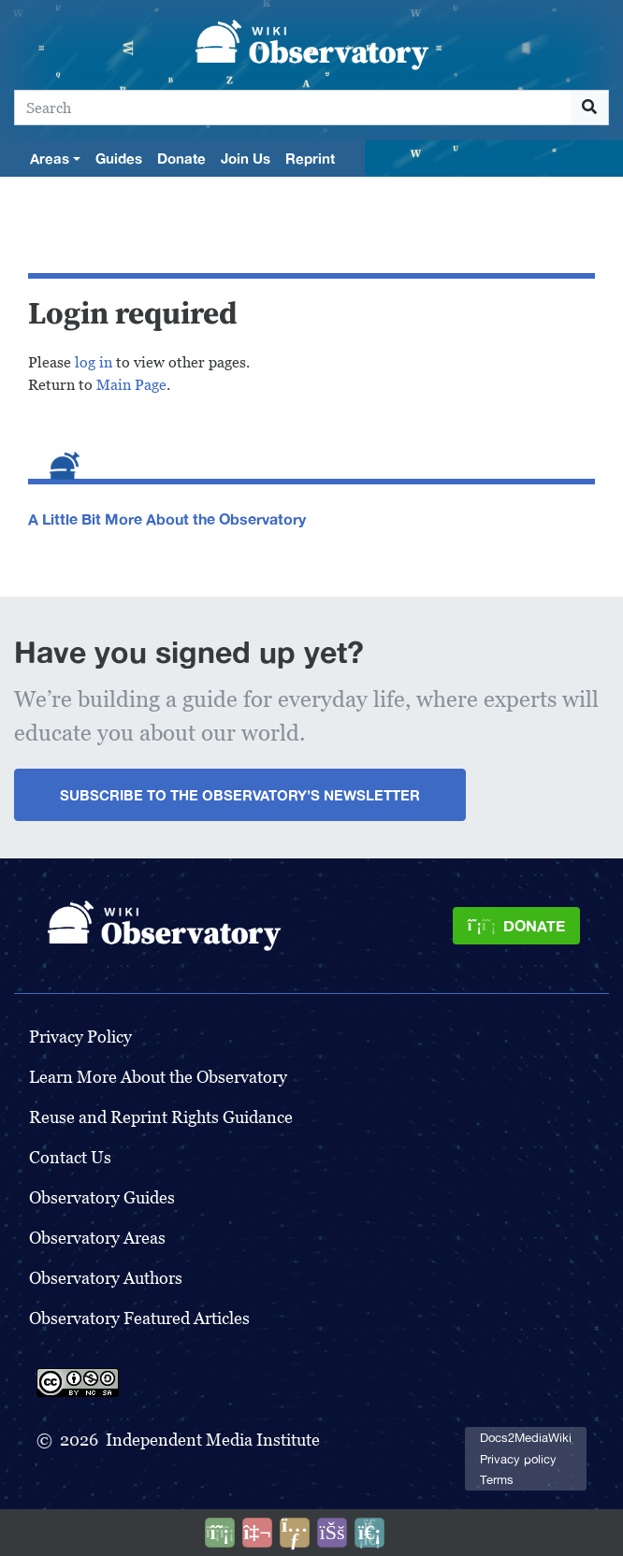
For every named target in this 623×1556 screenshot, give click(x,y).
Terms (497, 1480)
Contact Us (70, 1157)
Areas (49, 158)
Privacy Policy (80, 1036)
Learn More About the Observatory (158, 1077)
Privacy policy (518, 1459)
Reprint (310, 158)
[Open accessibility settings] (332, 1533)
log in (93, 362)
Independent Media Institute (213, 1439)
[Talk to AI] (257, 1533)
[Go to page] (590, 107)
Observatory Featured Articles (139, 1318)
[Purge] (369, 1533)
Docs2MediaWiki (526, 1438)
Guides (118, 158)
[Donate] (516, 925)
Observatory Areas (97, 1237)
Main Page (131, 385)
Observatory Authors (105, 1278)
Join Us (245, 158)
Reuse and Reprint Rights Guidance (161, 1117)
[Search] (293, 107)
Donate (181, 158)
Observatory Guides (102, 1197)
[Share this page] (295, 1533)
